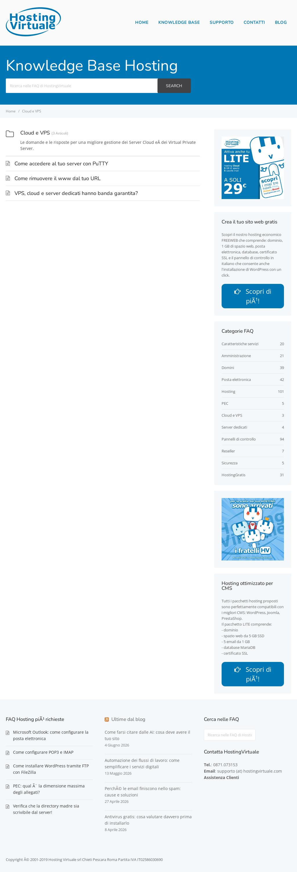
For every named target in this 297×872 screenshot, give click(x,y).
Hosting (228, 391)
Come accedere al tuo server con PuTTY (61, 163)
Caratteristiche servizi (240, 343)
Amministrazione (236, 355)
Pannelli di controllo (239, 439)
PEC (225, 403)
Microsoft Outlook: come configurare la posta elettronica (50, 735)
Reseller (228, 451)
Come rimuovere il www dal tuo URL (58, 178)
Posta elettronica (236, 379)
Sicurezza (230, 462)
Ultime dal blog (128, 719)
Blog (281, 22)
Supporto (222, 22)
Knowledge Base (179, 22)
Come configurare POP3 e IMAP (43, 752)
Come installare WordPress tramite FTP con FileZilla (51, 769)
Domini (228, 367)
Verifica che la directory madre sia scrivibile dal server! (46, 809)
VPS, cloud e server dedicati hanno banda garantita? (76, 193)
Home (141, 22)
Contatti (254, 22)
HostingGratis (233, 474)
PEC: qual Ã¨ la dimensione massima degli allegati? (49, 789)
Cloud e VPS (232, 415)
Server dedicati (234, 427)
